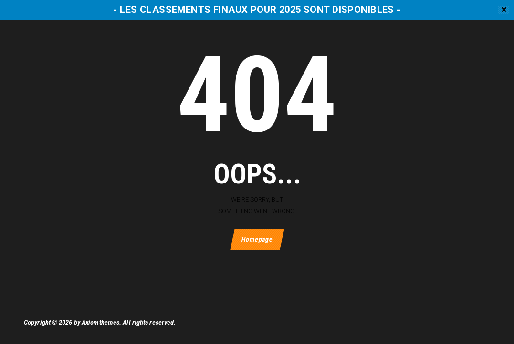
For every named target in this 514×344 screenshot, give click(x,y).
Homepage (257, 239)
